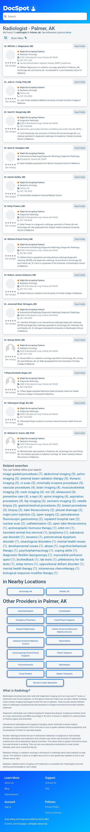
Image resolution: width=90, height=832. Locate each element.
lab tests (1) (48, 559)
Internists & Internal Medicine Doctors (25, 642)
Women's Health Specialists (45, 683)
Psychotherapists (25, 665)
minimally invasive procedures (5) (60, 483)
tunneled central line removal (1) (25, 532)
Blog (7, 788)
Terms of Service (53, 812)
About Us (9, 783)
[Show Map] (5, 38)
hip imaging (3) (35, 501)
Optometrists (64, 641)
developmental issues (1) (25, 546)
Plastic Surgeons (64, 653)
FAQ (47, 788)
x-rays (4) (36, 496)
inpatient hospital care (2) (62, 519)
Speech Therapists (64, 674)
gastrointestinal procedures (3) (39, 505)
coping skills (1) (66, 550)
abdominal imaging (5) (60, 474)
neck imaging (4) (32, 492)
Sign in (8, 807)
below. (68, 32)
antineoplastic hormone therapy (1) (32, 528)
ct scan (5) (27, 483)
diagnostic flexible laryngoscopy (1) (27, 555)
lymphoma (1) (58, 532)
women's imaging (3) (61, 501)
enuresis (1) (34, 537)
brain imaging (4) (48, 487)
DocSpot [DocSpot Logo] (19, 8)
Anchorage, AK (25, 591)
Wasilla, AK (64, 591)
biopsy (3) (15, 510)
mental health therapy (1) (20, 568)
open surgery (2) (48, 514)
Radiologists (64, 665)
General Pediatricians (25, 629)
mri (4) (50, 492)
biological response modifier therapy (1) (30, 573)
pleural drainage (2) (69, 510)
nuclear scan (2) (14, 523)
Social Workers (25, 674)
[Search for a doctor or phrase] (45, 16)
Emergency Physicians (25, 620)
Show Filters (19, 38)
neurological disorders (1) (38, 541)
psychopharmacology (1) (36, 550)
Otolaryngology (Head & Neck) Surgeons (25, 654)
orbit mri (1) (66, 528)
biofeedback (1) (28, 559)
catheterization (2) (39, 523)
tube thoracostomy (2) (39, 510)
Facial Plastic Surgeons (64, 620)
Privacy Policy (52, 807)
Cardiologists (64, 611)
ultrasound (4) (66, 492)
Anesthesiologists (25, 611)
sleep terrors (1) (27, 564)
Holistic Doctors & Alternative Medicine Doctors (64, 630)
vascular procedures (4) (19, 487)
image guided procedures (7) (23, 474)
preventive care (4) (15, 496)
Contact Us (50, 783)
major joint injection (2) (19, 514)
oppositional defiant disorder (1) (61, 564)
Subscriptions (11, 794)
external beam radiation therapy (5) (44, 478)
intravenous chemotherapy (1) (58, 568)
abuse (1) (51, 546)
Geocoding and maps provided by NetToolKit (27, 819)
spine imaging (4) (56, 496)
